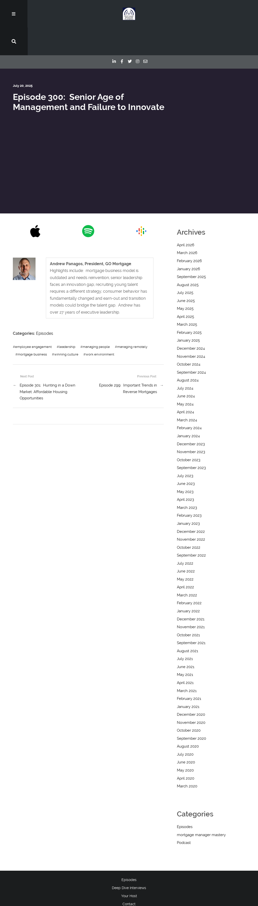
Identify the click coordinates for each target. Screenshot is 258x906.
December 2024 (191, 321)
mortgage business (32, 326)
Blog (129, 884)
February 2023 (189, 488)
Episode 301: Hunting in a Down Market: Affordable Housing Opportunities (47, 364)
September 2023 (191, 440)
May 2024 (185, 376)
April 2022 (185, 559)
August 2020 (188, 719)
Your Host (129, 868)
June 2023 (186, 456)
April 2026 (185, 217)
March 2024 (187, 392)
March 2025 (187, 297)
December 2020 (191, 687)
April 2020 (185, 750)
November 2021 (191, 599)
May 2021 (185, 647)
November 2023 (191, 424)
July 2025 (185, 265)
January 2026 (188, 241)
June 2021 (185, 639)
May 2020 (185, 742)
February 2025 (189, 305)
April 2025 (185, 289)
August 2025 (188, 257)
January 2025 (188, 313)
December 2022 (191, 504)
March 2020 (187, 758)
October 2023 (188, 432)
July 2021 (185, 631)
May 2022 (185, 552)
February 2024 (189, 400)
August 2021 (187, 623)
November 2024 (191, 328)
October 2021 (188, 607)
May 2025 (185, 281)
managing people (96, 319)
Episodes (44, 306)
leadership (67, 319)
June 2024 (186, 368)
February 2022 (189, 575)
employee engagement (33, 319)
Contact (129, 876)
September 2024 (191, 345)
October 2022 (188, 520)
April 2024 (185, 384)
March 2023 (187, 480)
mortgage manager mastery (201, 807)
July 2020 (185, 727)
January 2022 (188, 583)
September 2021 (191, 615)
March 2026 (187, 225)
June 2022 (186, 543)
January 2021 (188, 679)
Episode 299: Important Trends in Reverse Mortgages (128, 361)
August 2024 (188, 352)
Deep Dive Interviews (129, 860)
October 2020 (189, 703)
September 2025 (191, 249)
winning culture (66, 326)
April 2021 (185, 655)
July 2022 (185, 536)
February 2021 (189, 671)
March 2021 (187, 663)
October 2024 (188, 337)
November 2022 (191, 512)
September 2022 (191, 528)
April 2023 (185, 472)
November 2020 (191, 695)
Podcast (184, 815)
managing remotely (132, 319)
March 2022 (187, 567)
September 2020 (191, 711)
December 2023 (191, 416)
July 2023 (185, 448)
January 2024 (188, 408)
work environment (100, 326)
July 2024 (185, 361)
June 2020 (186, 734)
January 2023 (188, 496)
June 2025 (186, 273)
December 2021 (190, 591)
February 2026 (189, 233)
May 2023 (185, 464)
